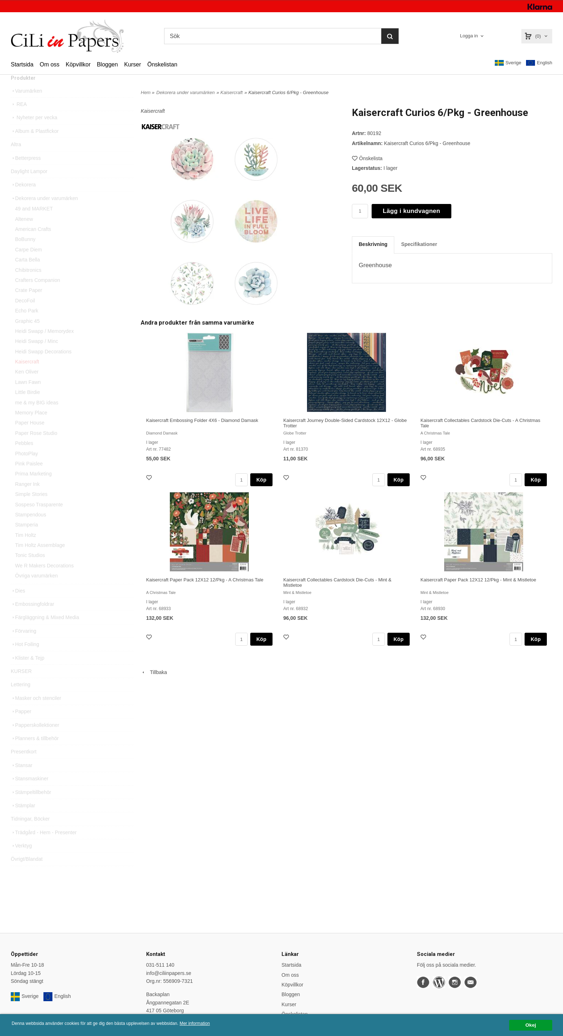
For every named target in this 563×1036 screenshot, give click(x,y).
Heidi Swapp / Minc (36, 355)
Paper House (30, 437)
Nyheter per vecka (34, 131)
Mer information (217, 1023)
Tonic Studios (30, 569)
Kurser (132, 64)
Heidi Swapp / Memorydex (44, 345)
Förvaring (23, 645)
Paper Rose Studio (36, 447)
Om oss (49, 64)
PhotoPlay (26, 467)
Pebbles (24, 457)
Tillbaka (154, 672)
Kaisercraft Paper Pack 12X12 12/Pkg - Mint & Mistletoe (478, 579)
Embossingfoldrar (32, 618)
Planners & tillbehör (35, 752)
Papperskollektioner (35, 739)
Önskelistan (162, 64)
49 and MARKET (34, 223)
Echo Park (26, 324)
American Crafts (33, 243)
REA (19, 118)
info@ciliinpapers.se (168, 973)
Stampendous (30, 528)
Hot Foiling (25, 658)
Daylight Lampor (29, 185)
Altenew (24, 233)
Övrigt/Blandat (27, 873)
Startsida (22, 64)
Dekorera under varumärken (44, 212)
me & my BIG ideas (37, 416)
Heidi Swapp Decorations (43, 365)
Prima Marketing (33, 488)
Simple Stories (31, 508)
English (539, 63)
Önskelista (367, 158)
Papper (21, 725)
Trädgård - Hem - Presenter (43, 846)
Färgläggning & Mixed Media (45, 631)
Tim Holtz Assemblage (40, 559)
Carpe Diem (28, 263)
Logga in (469, 35)
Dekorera (23, 198)
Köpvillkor (78, 64)
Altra (16, 158)
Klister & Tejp (27, 672)
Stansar (21, 779)
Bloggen (107, 64)
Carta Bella (27, 274)
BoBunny (25, 253)
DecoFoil (25, 314)
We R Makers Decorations (44, 579)
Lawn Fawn (28, 396)
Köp (261, 480)
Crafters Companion (37, 294)
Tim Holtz (25, 549)
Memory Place (31, 426)
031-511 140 (160, 965)
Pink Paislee (29, 477)
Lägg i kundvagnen (411, 211)
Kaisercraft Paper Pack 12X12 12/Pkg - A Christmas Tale (204, 579)
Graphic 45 (27, 335)
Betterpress (26, 172)
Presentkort (24, 765)
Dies (18, 605)
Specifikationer (419, 244)
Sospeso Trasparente (39, 518)
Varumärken (26, 105)
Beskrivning (373, 244)
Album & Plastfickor (35, 145)
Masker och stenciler (36, 712)
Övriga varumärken (36, 590)
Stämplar (23, 819)
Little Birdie (27, 406)
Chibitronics (28, 284)
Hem (145, 92)
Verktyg (21, 860)
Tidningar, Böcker (30, 833)
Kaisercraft (27, 375)
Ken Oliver (26, 386)
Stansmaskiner (29, 792)
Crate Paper (28, 304)
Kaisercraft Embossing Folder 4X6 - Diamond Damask (202, 420)
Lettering (20, 698)
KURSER (21, 685)
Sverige (508, 63)
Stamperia (26, 539)
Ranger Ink (27, 498)
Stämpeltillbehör (31, 806)
